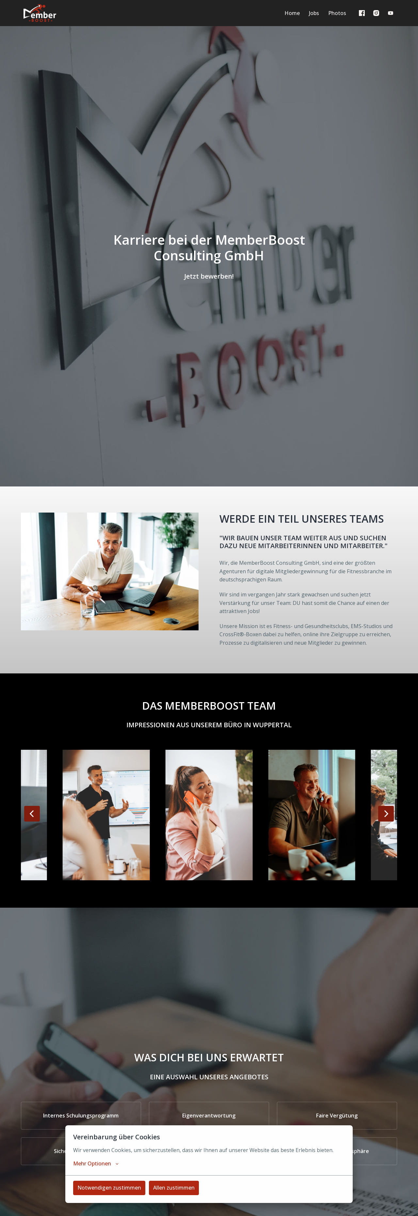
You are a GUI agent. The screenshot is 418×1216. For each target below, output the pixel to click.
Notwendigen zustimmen (109, 1187)
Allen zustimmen (174, 1187)
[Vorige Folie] (32, 814)
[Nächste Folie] (386, 814)
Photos (337, 13)
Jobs (314, 13)
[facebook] (361, 13)
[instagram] (376, 13)
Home (292, 13)
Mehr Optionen (96, 1163)
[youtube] (390, 13)
